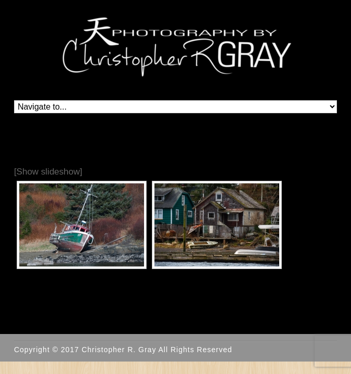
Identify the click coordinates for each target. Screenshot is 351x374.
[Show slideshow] (48, 172)
